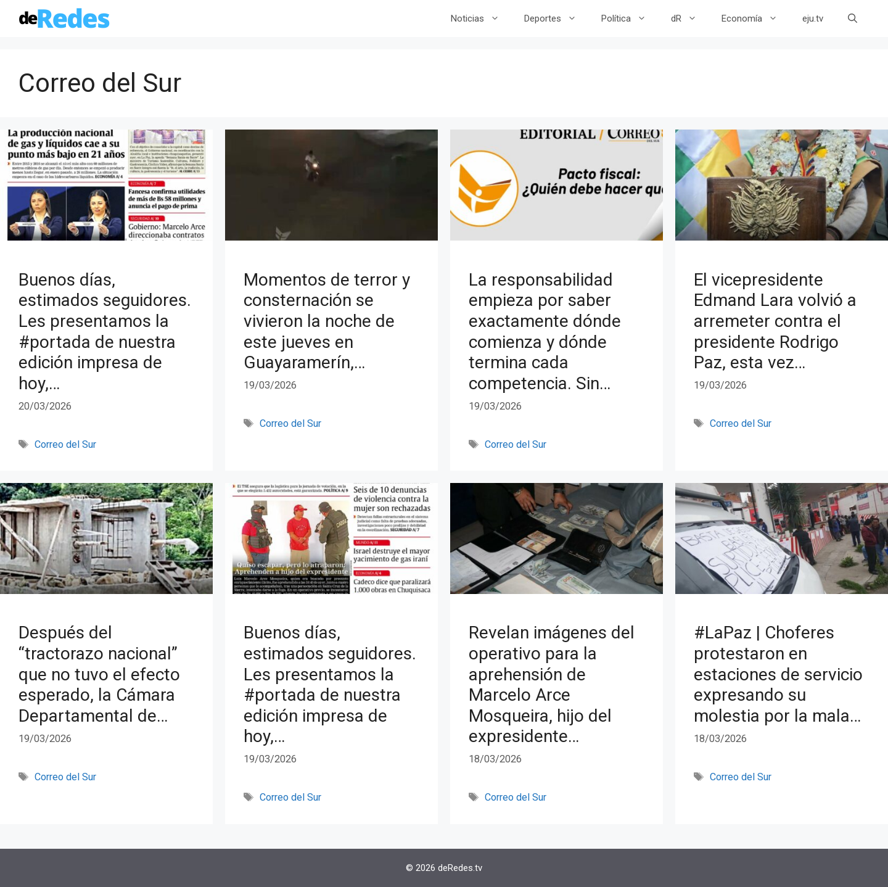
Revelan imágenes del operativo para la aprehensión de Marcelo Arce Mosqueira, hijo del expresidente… (552, 684)
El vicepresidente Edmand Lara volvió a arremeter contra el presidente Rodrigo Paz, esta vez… (775, 321)
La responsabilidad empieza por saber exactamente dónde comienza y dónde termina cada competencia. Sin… (545, 332)
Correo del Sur (65, 444)
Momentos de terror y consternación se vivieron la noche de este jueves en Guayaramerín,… (327, 321)
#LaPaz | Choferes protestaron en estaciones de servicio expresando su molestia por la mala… (778, 673)
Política (630, 18)
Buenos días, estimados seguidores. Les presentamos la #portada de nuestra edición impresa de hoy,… (104, 332)
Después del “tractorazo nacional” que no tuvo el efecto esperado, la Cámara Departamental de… (99, 673)
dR (690, 18)
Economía (756, 18)
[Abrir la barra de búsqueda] (853, 18)
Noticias (481, 18)
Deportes (556, 18)
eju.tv (812, 18)
